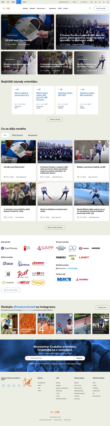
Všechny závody (55, 119)
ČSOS (2, 2)
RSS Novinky (67, 419)
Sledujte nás (102, 307)
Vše (5, 135)
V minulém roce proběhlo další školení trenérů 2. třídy (54, 65)
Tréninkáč (76, 396)
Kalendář (32, 8)
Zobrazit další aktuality (55, 227)
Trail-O (24, 2)
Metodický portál (63, 2)
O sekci (65, 8)
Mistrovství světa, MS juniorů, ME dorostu (42, 96)
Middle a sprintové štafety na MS (17, 65)
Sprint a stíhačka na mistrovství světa (86, 65)
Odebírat (79, 358)
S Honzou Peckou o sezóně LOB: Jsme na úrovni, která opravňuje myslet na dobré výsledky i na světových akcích (82, 37)
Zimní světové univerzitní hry (22, 94)
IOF (94, 393)
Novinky (25, 8)
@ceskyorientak (24, 306)
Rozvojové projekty (79, 393)
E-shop (84, 2)
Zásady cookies (58, 419)
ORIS (74, 2)
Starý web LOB (96, 396)
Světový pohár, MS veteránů (87, 94)
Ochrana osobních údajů (45, 419)
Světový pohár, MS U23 (65, 94)
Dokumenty (52, 8)
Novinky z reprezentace (62, 388)
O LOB (59, 8)
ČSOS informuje (12, 35)
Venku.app (77, 398)
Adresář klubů (96, 390)
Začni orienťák (100, 8)
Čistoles (76, 382)
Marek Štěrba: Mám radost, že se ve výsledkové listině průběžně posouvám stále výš (91, 211)
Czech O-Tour (77, 385)
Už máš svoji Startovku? (18, 40)
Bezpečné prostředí (61, 398)
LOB (19, 2)
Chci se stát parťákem (11, 290)
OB (8, 2)
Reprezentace (41, 8)
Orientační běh (41, 382)
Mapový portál (78, 388)
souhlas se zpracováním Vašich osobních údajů (65, 363)
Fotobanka (95, 388)
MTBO (13, 2)
